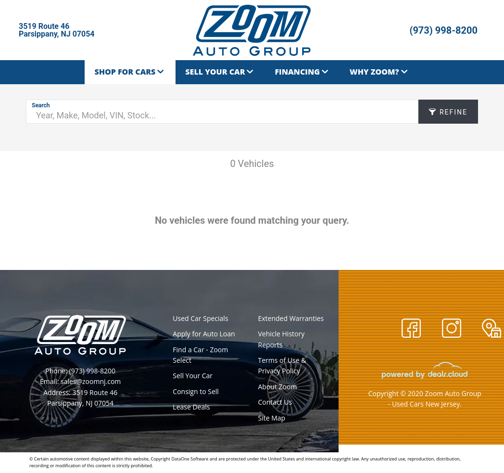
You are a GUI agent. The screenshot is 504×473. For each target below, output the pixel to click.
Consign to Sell (196, 391)
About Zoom (277, 386)
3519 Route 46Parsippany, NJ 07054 (57, 30)
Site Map (271, 417)
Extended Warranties (291, 318)
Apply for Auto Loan (204, 333)
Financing (297, 71)
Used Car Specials (200, 318)
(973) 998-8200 (443, 30)
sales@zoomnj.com (91, 381)
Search (41, 105)
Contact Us (275, 402)
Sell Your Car (215, 71)
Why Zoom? (374, 71)
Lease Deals (191, 406)
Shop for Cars (124, 71)
